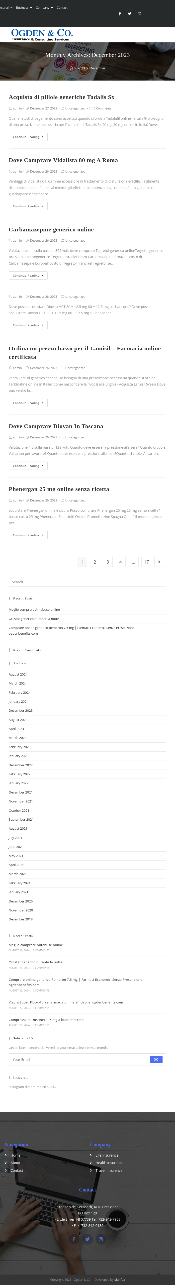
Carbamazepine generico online (51, 229)
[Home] (71, 68)
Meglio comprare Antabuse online (34, 609)
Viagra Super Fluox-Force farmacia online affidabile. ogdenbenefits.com (66, 1002)
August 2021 (18, 828)
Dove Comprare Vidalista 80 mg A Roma (63, 160)
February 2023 (19, 747)
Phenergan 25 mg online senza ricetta (59, 489)
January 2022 (18, 783)
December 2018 (21, 919)
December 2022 (21, 765)
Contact (62, 7)
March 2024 (18, 683)
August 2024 (18, 674)
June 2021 (16, 846)
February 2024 (19, 692)
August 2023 (18, 719)
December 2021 (21, 792)
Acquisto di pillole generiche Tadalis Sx (62, 97)
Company (44, 7)
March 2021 (18, 874)
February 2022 (19, 774)
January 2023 (18, 756)
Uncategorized (75, 108)
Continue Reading (28, 137)
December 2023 (21, 710)
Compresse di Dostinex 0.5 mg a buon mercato (46, 1019)
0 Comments (102, 108)
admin (17, 108)
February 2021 (19, 883)
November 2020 (21, 910)
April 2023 (16, 728)
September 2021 (21, 819)
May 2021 (16, 856)
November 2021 (21, 801)
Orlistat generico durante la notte (34, 618)
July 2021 (15, 837)
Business (24, 7)
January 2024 (18, 701)
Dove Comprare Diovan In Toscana (56, 426)
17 (146, 562)
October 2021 (19, 810)
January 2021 (18, 892)
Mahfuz (119, 1280)
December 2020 (21, 901)
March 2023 (18, 737)
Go (156, 1059)
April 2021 (16, 865)
